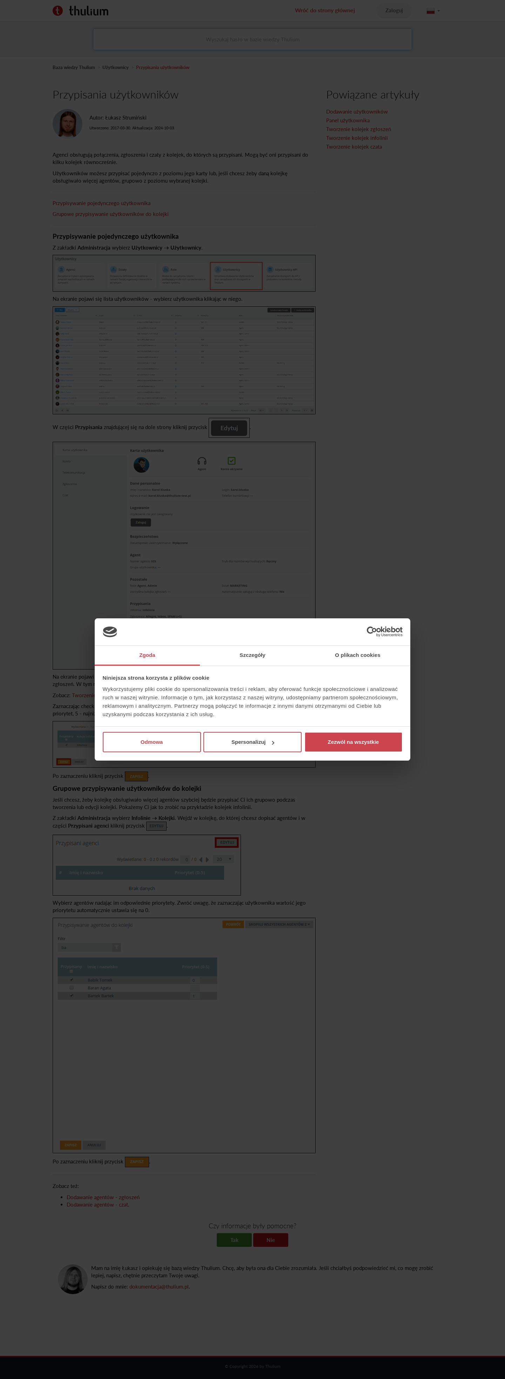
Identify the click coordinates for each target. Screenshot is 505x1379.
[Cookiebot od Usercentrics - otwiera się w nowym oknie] (372, 632)
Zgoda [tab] (147, 655)
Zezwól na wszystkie (353, 742)
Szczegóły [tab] (252, 655)
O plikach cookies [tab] (357, 655)
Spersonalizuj (252, 742)
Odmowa (152, 742)
